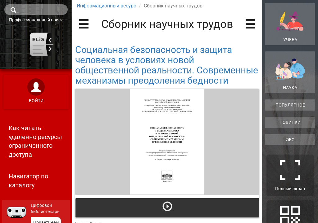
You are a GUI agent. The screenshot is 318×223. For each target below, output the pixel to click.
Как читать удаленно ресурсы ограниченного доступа (35, 141)
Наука (290, 74)
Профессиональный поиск (36, 19)
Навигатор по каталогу (28, 181)
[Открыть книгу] (167, 142)
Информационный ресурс (106, 6)
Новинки (290, 122)
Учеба (290, 24)
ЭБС (290, 139)
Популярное (290, 105)
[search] (36, 9)
